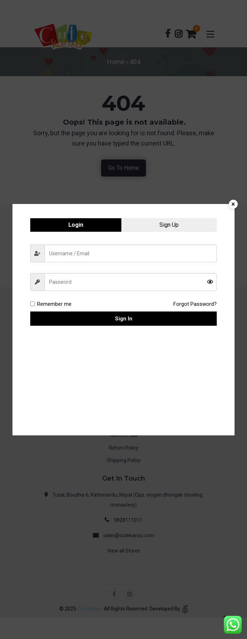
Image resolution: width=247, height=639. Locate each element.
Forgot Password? (195, 304)
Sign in (123, 318)
